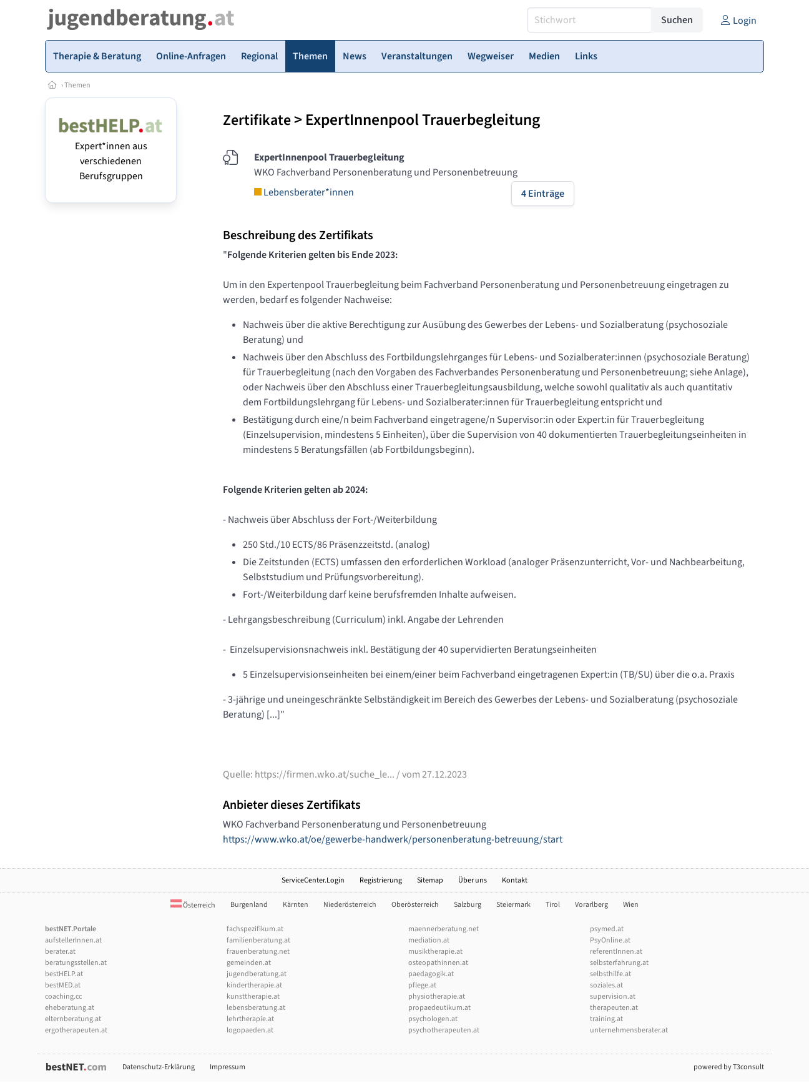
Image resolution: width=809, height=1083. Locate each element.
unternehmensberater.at (629, 1030)
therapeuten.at (614, 1007)
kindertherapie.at (254, 985)
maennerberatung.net (443, 929)
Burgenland (249, 904)
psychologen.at (433, 1019)
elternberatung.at (73, 1019)
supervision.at (612, 996)
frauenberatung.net (258, 951)
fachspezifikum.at (255, 929)
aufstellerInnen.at (73, 940)
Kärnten (295, 904)
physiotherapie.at (436, 996)
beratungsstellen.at (76, 962)
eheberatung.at (69, 1007)
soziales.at (606, 985)
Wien (631, 904)
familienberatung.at (258, 940)
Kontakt (514, 880)
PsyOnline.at (610, 940)
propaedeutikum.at (439, 1007)
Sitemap (430, 880)
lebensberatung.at (256, 1007)
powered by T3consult (729, 1067)
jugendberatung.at (257, 974)
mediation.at (428, 940)
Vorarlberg (591, 904)
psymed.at (607, 929)
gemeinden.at (249, 962)
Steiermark (513, 904)
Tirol (553, 904)
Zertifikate (257, 120)
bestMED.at (63, 985)
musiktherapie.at (435, 951)
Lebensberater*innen (304, 192)
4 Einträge (542, 193)
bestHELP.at (64, 974)
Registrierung (381, 880)
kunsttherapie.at (253, 996)
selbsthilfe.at (610, 974)
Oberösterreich (415, 904)
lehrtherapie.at (250, 1019)
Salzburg (467, 904)
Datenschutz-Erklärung (158, 1067)
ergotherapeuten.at (76, 1030)
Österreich (192, 905)
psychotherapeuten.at (443, 1030)
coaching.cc (63, 996)
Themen (77, 85)
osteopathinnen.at (438, 962)
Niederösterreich (349, 904)
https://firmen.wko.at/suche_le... (325, 774)
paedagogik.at (431, 974)
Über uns (472, 880)
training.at (606, 1019)
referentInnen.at (616, 951)
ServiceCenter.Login (313, 880)
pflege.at (422, 985)
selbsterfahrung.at (619, 962)
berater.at (60, 951)
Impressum (227, 1067)
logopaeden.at (250, 1030)
